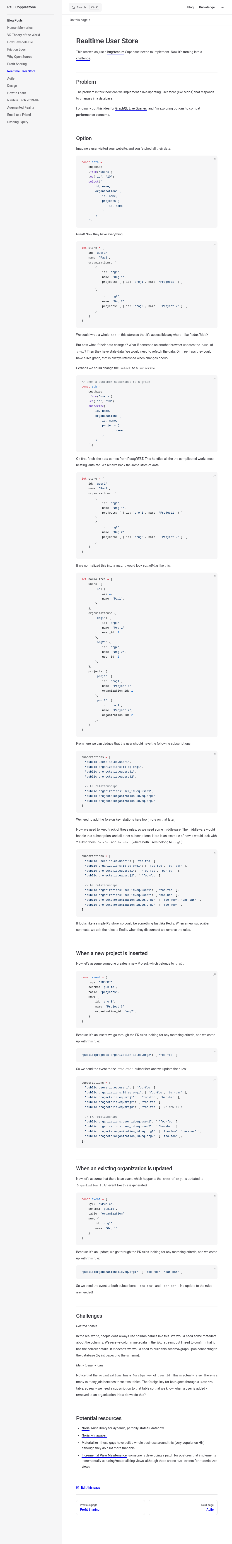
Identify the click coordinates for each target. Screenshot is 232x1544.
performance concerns (92, 115)
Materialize (90, 1443)
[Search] (85, 7)
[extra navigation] (222, 7)
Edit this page (88, 1487)
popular (187, 1443)
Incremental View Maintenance (104, 1455)
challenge (83, 58)
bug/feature (116, 52)
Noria (85, 1428)
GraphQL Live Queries (131, 108)
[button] (30, 20)
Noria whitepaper (94, 1435)
